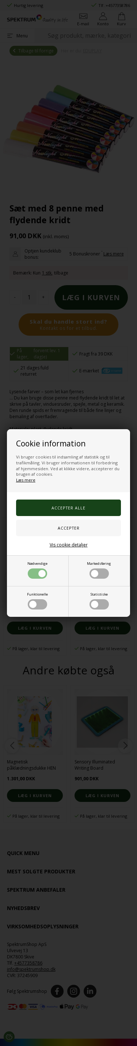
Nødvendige (37, 570)
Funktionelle (37, 600)
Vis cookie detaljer (69, 545)
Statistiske (99, 600)
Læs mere (25, 480)
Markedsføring (99, 570)
